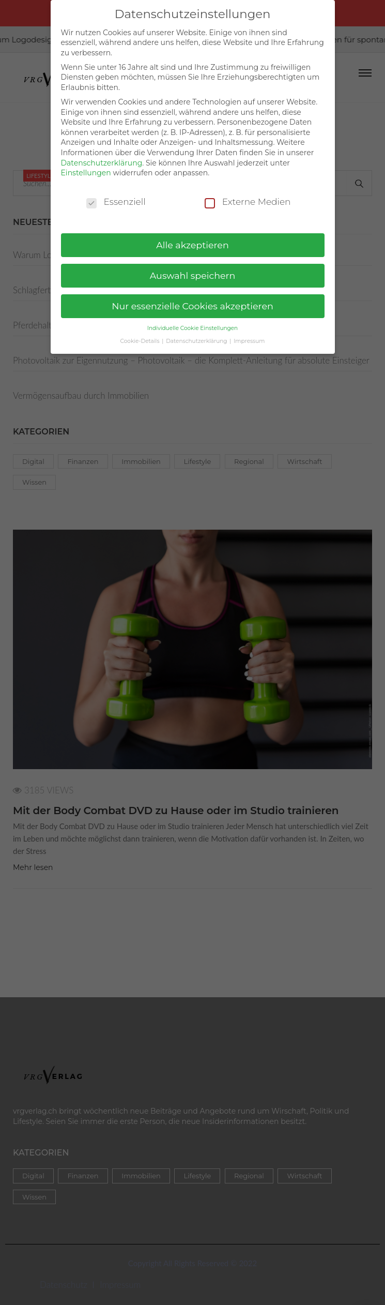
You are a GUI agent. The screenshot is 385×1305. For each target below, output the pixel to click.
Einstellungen (86, 168)
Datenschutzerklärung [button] (197, 336)
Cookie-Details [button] (140, 336)
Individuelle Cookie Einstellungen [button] (192, 323)
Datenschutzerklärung (102, 158)
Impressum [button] (249, 336)
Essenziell (116, 197)
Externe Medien (248, 197)
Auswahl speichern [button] (193, 270)
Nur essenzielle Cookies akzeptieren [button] (192, 301)
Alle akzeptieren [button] (192, 240)
